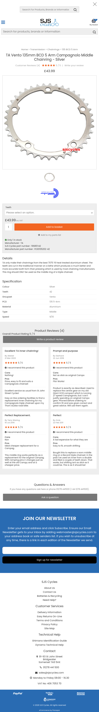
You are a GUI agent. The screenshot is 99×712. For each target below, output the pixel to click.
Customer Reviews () (27, 65)
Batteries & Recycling (49, 596)
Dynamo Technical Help (49, 645)
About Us (49, 588)
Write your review (74, 65)
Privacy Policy (49, 624)
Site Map (49, 628)
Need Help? (49, 600)
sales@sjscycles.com (51, 672)
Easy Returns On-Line (49, 616)
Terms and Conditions (49, 620)
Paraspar (56, 710)
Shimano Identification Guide (49, 640)
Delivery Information (49, 612)
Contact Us (49, 592)
